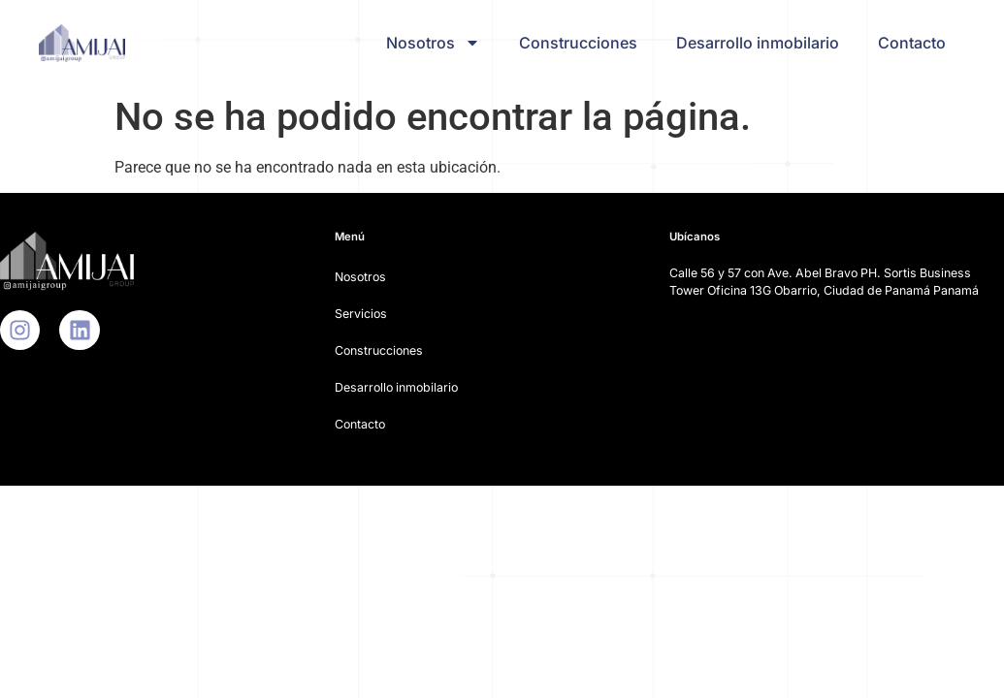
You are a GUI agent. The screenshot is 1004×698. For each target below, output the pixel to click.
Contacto (912, 42)
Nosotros (433, 42)
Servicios (361, 313)
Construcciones (578, 42)
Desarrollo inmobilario (757, 42)
